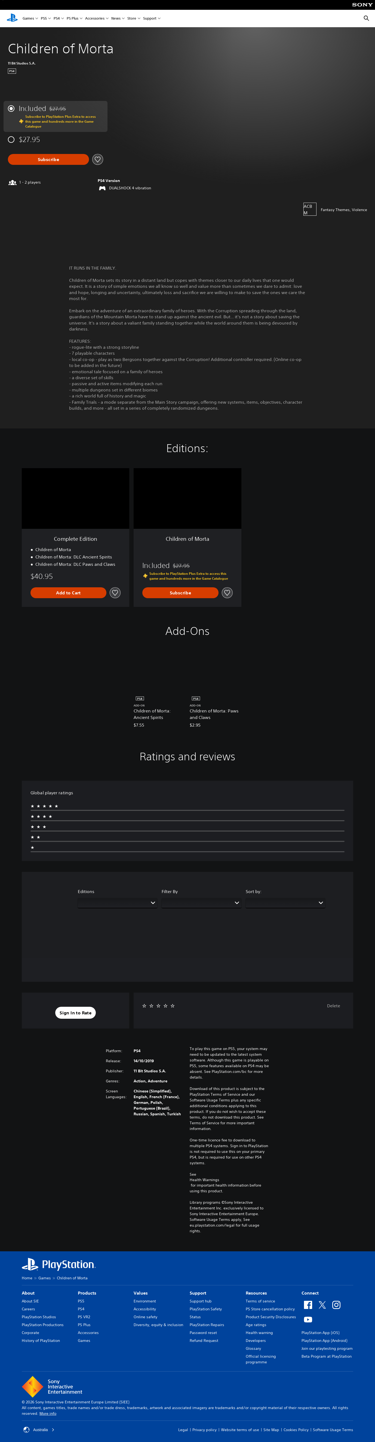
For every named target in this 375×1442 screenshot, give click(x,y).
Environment (145, 1301)
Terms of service (260, 1301)
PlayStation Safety (206, 1309)
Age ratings (256, 1324)
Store (131, 18)
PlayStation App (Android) (324, 1340)
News (116, 18)
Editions (86, 891)
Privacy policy (204, 1429)
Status (195, 1316)
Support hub (201, 1301)
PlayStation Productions (43, 1324)
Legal (183, 1429)
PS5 (44, 18)
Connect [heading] (310, 1293)
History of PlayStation (41, 1340)
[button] (75, 1013)
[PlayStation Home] (12, 18)
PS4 (57, 18)
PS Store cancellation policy (270, 1309)
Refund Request (204, 1340)
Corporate (30, 1332)
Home (27, 1278)
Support (149, 18)
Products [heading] (87, 1293)
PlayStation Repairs (207, 1324)
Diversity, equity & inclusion (158, 1324)
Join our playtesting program (327, 1348)
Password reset (203, 1332)
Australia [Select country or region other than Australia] (39, 1429)
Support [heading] (198, 1293)
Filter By (170, 891)
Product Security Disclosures (271, 1316)
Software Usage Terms (333, 1429)
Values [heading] (141, 1293)
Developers (256, 1340)
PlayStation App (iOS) (320, 1332)
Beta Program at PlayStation (327, 1356)
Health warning (259, 1332)
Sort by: (254, 891)
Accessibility (145, 1309)
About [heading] (28, 1293)
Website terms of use (240, 1429)
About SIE (30, 1301)
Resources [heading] (256, 1293)
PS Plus (72, 18)
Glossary (253, 1348)
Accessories (94, 18)
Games (28, 18)
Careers (28, 1309)
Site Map (271, 1429)
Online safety (145, 1316)
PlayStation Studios (39, 1316)
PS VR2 (84, 1316)
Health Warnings (204, 1179)
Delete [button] (333, 1005)
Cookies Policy (296, 1429)
